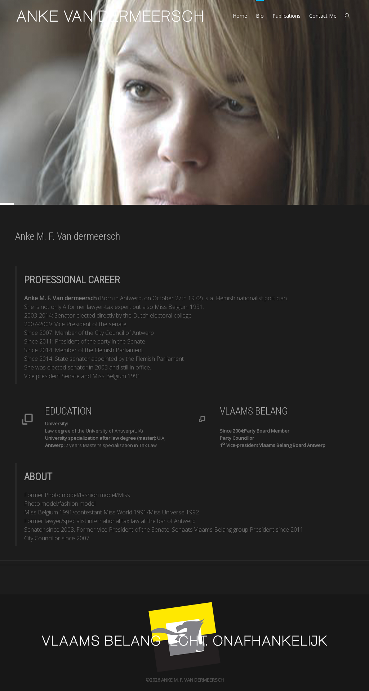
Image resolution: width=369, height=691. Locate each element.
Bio (260, 15)
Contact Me (323, 15)
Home (240, 15)
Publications (286, 15)
